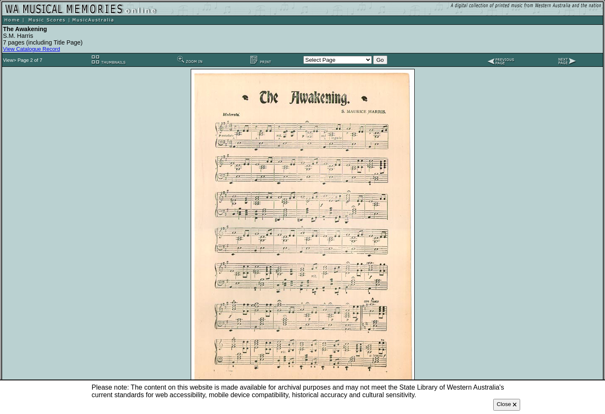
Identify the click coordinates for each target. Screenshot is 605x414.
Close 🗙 (507, 404)
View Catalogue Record (31, 49)
